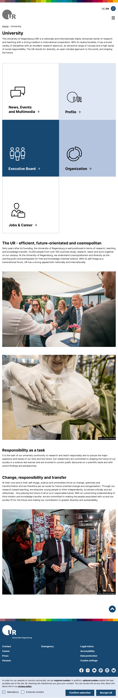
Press (5, 655)
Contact (6, 646)
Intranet (6, 660)
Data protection (88, 655)
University (16, 26)
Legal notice (87, 646)
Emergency (47, 646)
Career (6, 651)
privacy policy (25, 686)
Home (5, 26)
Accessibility (87, 651)
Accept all (106, 692)
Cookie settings (89, 660)
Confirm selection (80, 692)
